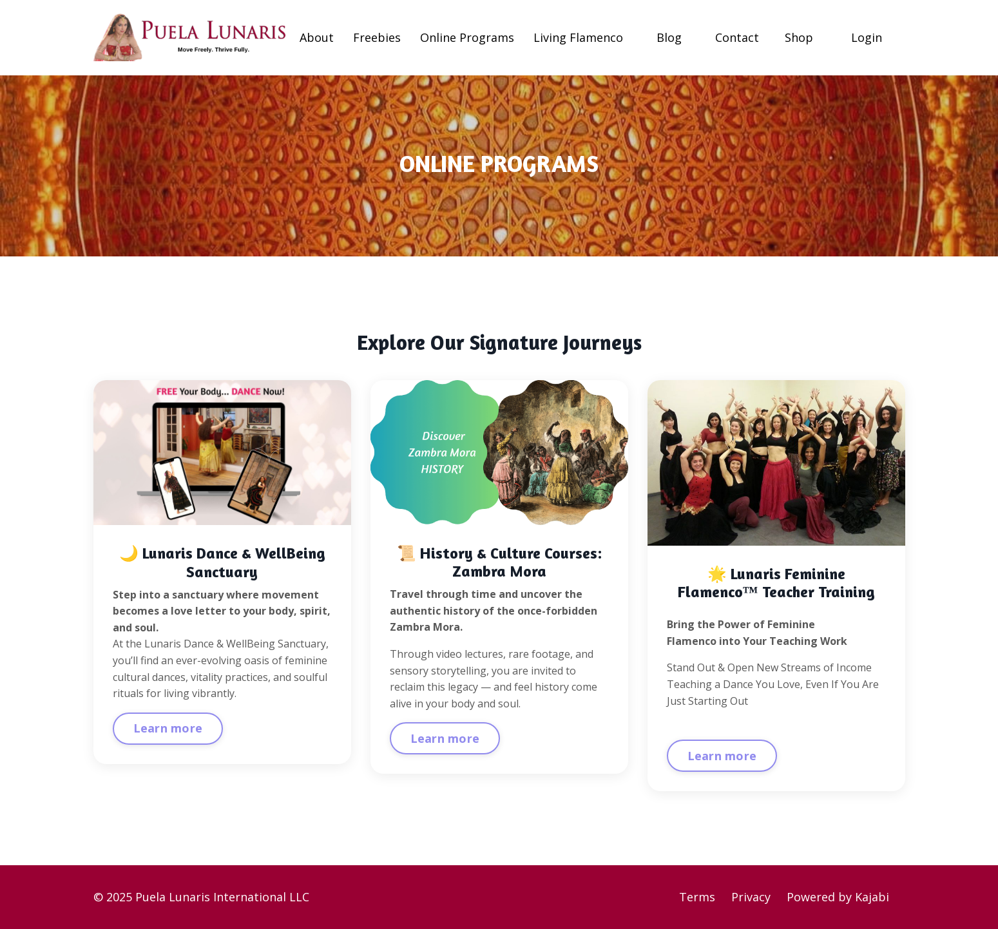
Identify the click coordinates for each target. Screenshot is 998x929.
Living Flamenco (578, 37)
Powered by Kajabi (838, 897)
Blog (669, 37)
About (317, 37)
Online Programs (467, 37)
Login (866, 37)
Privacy (751, 897)
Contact (737, 37)
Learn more (168, 728)
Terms (697, 897)
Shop (799, 37)
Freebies (377, 37)
